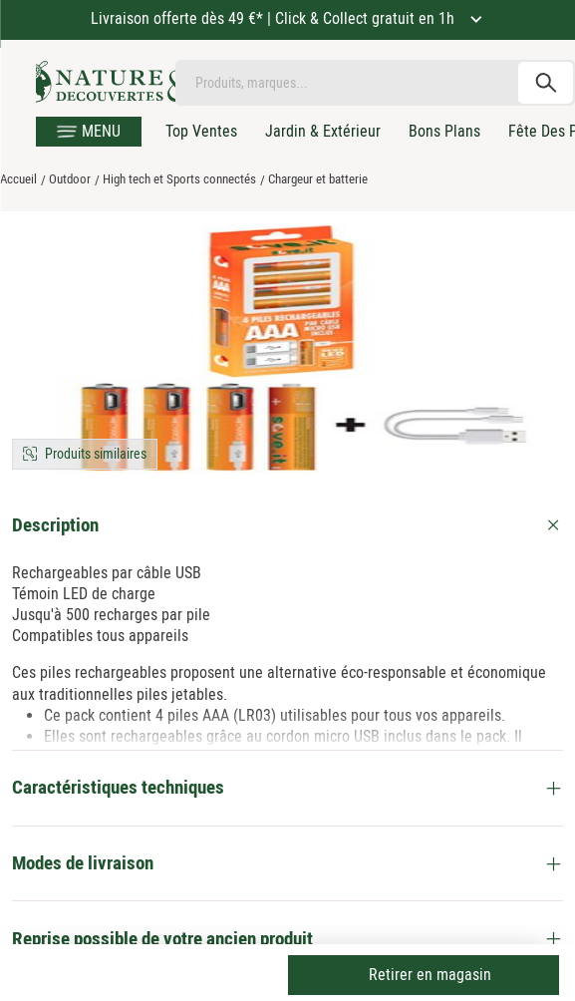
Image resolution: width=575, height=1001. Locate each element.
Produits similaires (95, 454)
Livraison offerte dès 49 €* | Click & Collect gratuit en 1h (274, 18)
